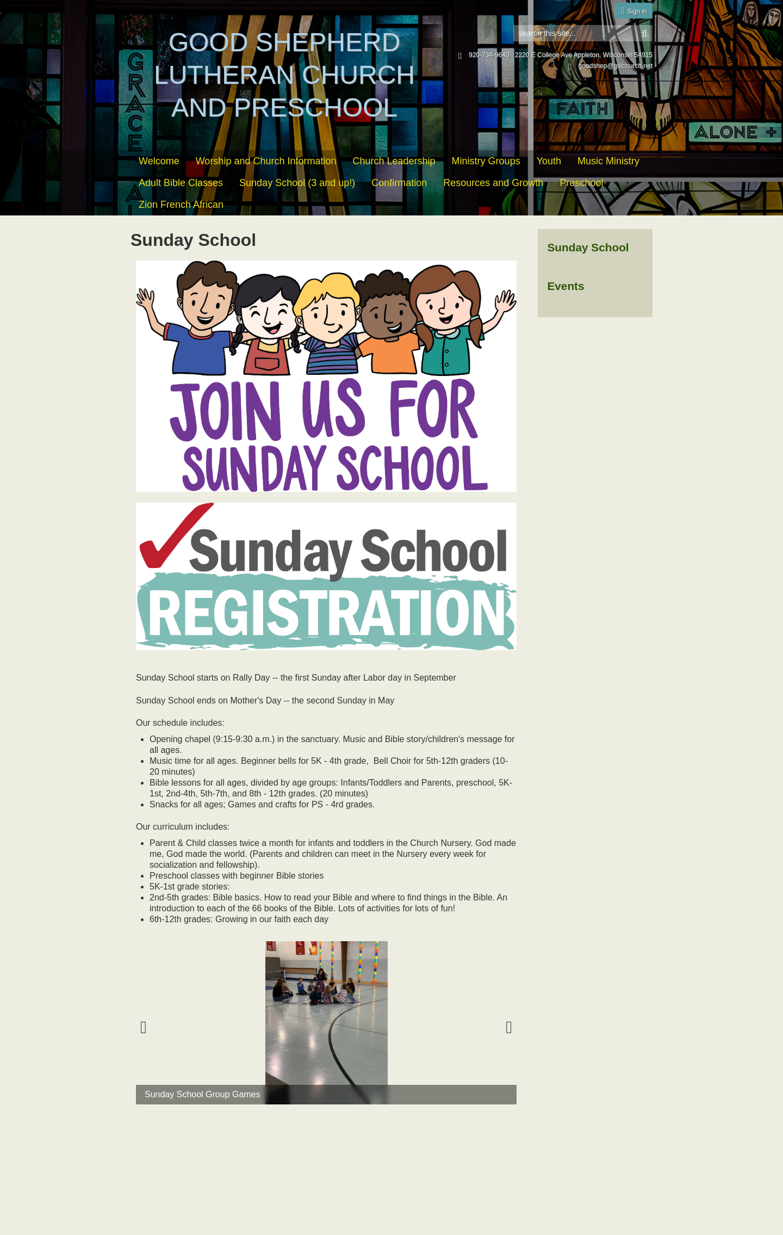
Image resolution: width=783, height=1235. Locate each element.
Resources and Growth (493, 182)
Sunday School (588, 247)
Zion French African (181, 204)
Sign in (637, 11)
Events (565, 286)
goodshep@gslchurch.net (610, 66)
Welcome (159, 161)
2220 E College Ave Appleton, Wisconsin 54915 (583, 55)
